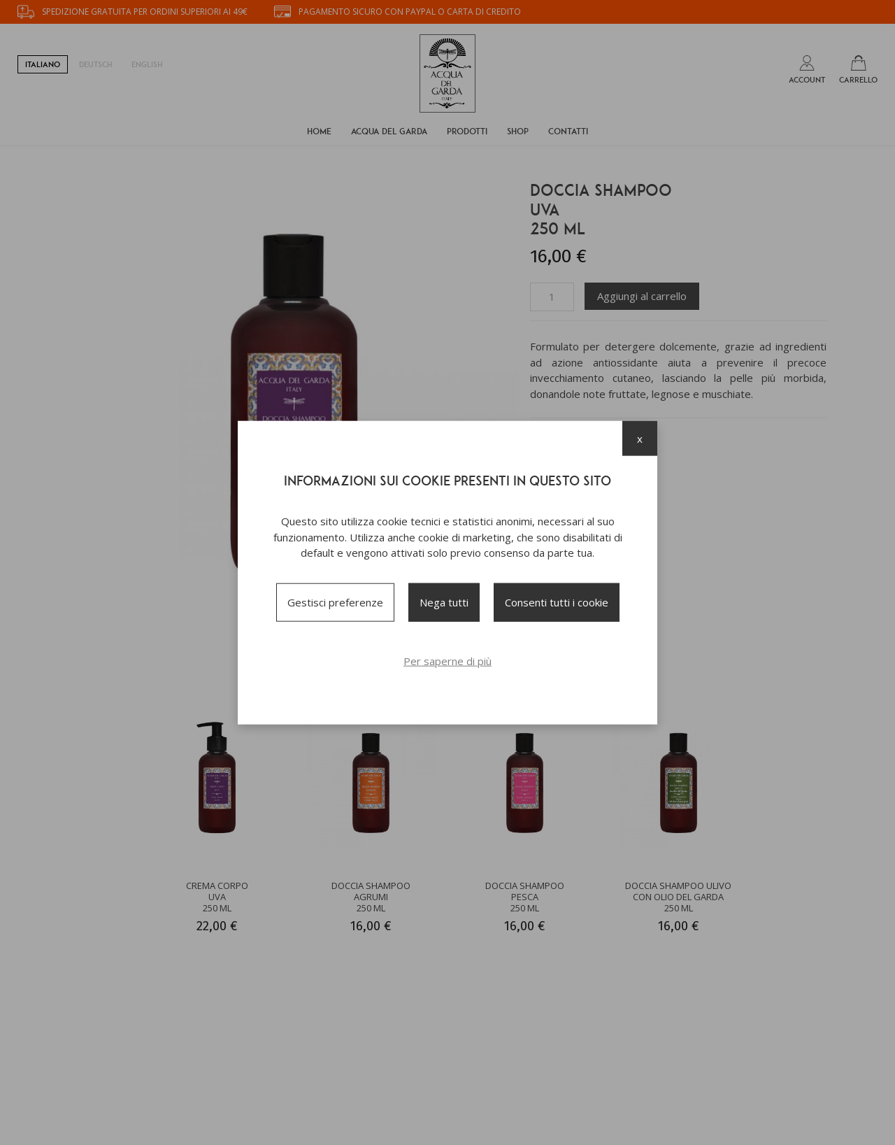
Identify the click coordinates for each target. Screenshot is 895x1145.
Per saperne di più (447, 660)
